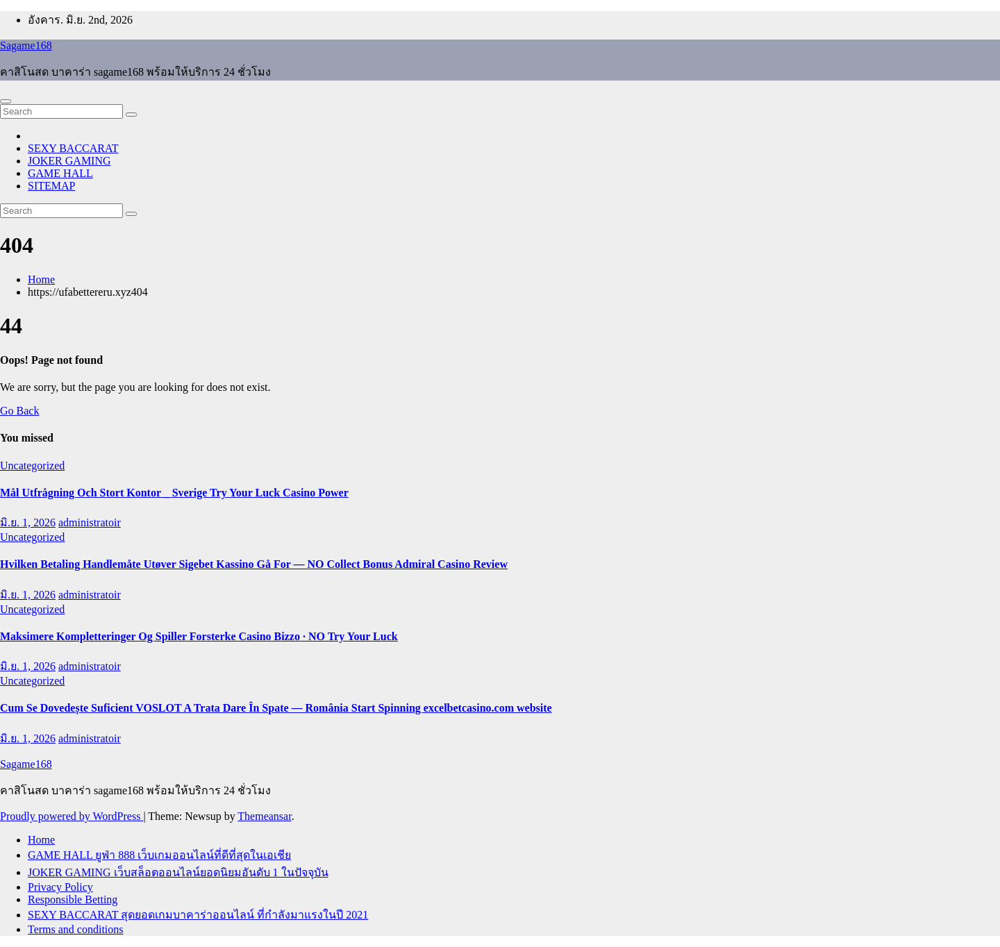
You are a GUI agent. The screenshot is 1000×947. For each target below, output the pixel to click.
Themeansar (264, 816)
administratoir (89, 522)
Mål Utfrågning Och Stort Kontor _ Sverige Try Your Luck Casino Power (174, 492)
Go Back (19, 411)
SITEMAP (51, 186)
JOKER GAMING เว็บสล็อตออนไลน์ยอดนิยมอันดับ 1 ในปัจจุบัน (178, 872)
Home (41, 279)
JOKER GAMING (69, 161)
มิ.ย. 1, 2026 (28, 522)
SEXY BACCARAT (73, 148)
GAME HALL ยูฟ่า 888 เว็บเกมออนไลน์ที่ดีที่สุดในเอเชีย (159, 855)
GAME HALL (60, 173)
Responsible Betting (72, 899)
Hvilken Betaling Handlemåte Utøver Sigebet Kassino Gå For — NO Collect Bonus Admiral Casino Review (254, 564)
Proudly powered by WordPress (71, 816)
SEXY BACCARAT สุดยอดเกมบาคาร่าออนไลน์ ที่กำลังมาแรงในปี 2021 (198, 915)
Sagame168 (26, 45)
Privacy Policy (60, 887)
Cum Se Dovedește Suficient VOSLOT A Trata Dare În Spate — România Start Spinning (212, 708)
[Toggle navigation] (5, 101)
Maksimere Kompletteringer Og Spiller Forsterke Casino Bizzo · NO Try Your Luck (199, 636)
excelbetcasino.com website (488, 708)
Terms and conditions (76, 929)
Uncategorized (32, 465)
